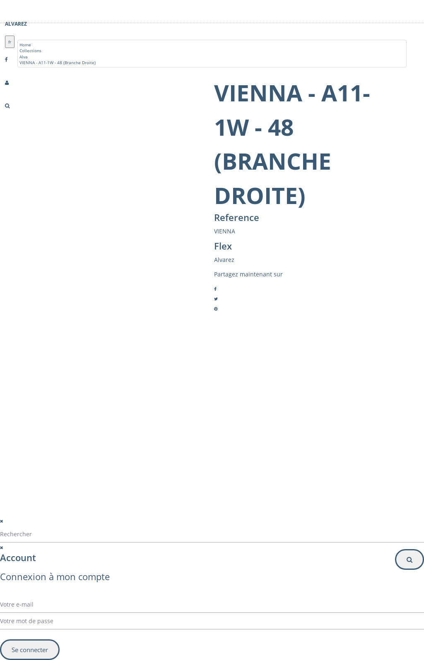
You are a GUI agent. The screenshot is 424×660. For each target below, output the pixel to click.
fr (9, 42)
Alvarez (16, 23)
